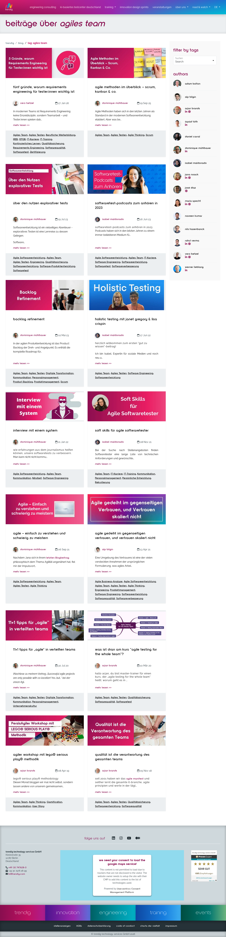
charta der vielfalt (150, 926)
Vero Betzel (23, 103)
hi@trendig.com (16, 874)
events (203, 912)
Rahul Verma (192, 241)
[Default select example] (195, 60)
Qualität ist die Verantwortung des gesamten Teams (122, 757)
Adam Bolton (192, 84)
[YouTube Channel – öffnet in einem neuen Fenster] (129, 838)
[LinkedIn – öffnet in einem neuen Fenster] (114, 838)
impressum (171, 926)
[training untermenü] (110, 7)
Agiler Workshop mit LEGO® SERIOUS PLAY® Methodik (40, 757)
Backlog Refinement (29, 319)
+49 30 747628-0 (17, 867)
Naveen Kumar (193, 216)
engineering (113, 912)
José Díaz (190, 188)
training (158, 912)
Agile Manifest (135, 779)
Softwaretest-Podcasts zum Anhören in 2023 (126, 206)
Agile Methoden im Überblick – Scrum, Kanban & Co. (125, 89)
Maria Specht (193, 201)
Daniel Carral (192, 136)
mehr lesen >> (21, 125)
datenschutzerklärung (99, 926)
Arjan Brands (106, 665)
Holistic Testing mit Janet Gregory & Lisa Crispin (126, 322)
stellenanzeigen (62, 926)
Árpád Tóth (191, 122)
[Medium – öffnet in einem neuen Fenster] (137, 838)
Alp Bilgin (104, 549)
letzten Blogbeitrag (57, 558)
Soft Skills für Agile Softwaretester (122, 430)
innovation (68, 912)
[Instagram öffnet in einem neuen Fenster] (121, 838)
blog (21, 43)
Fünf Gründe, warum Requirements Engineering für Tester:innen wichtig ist (44, 89)
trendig (10, 43)
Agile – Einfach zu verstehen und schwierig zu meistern (39, 536)
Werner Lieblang (194, 267)
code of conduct (125, 926)
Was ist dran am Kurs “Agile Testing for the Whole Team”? (126, 652)
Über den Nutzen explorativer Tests (40, 203)
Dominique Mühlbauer (111, 103)
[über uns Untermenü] (182, 7)
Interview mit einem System (35, 430)
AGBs (79, 926)
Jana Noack (192, 174)
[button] (217, 7)
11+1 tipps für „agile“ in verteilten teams (44, 649)
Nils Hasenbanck (194, 229)
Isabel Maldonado (109, 219)
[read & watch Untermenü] (201, 7)
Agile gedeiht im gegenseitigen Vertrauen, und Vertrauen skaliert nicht (125, 536)
